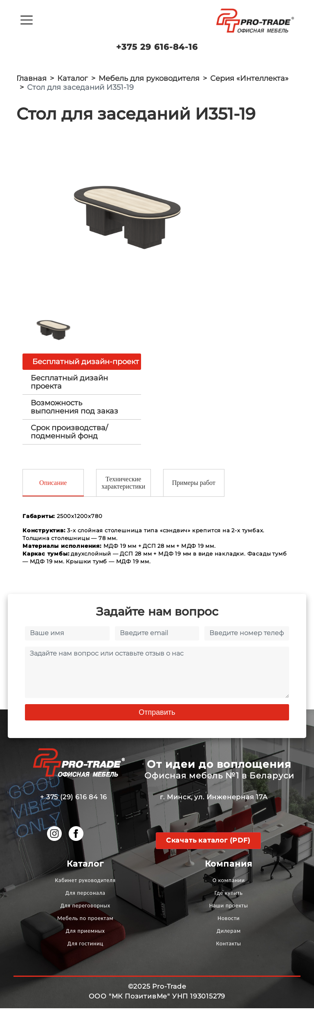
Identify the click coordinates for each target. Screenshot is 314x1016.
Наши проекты (228, 913)
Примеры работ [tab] (193, 490)
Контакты (228, 951)
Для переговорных (85, 913)
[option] (133, 217)
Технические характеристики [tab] (123, 490)
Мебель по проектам (85, 926)
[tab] (81, 389)
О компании (229, 888)
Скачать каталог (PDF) (208, 848)
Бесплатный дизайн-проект (85, 368)
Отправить (157, 720)
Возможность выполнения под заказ (74, 413)
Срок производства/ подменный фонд (69, 438)
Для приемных (85, 938)
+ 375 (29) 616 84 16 (73, 805)
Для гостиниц (85, 951)
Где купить (229, 900)
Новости (229, 926)
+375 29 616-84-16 (157, 47)
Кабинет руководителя (85, 888)
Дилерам (229, 938)
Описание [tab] (53, 490)
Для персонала (85, 900)
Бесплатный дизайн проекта (69, 389)
